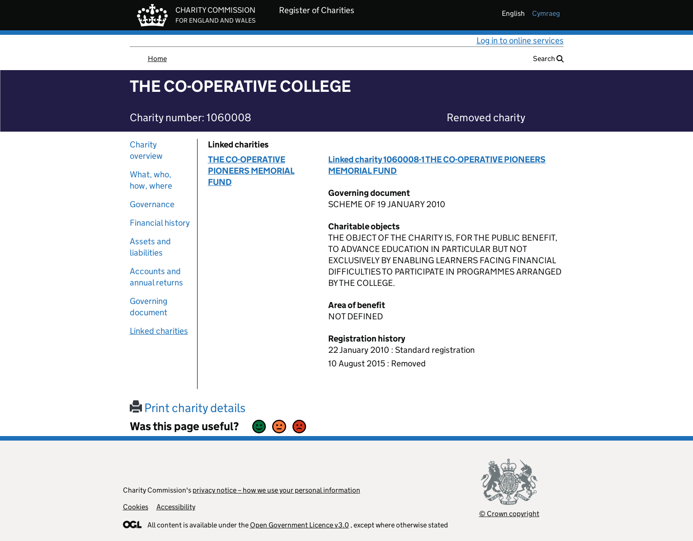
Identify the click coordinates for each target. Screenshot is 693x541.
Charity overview (146, 150)
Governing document (148, 307)
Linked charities (159, 331)
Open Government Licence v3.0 (299, 525)
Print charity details (187, 407)
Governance (152, 204)
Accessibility (175, 507)
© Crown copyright (509, 513)
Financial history (160, 223)
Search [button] (548, 58)
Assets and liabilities (150, 247)
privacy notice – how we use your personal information (276, 490)
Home (157, 58)
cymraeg (546, 13)
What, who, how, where (151, 180)
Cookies (135, 507)
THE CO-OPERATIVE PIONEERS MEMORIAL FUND (251, 170)
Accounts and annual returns (156, 277)
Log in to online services (520, 40)
